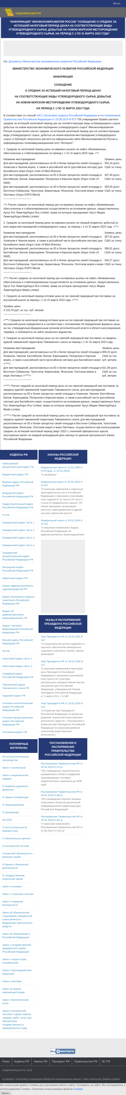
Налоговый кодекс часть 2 (17, 666)
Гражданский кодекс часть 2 (18, 530)
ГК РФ (5, 515)
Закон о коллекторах (14, 767)
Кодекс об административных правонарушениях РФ (14, 614)
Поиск (6, 1061)
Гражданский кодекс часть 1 (18, 522)
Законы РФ (40, 1061)
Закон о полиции (11, 886)
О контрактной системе (15, 845)
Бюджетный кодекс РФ (15, 474)
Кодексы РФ (21, 1061)
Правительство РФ (85, 1061)
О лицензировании (13, 804)
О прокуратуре (10, 812)
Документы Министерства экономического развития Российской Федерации (55, 61)
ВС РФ (106, 1061)
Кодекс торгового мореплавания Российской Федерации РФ (17, 629)
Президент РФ (61, 1061)
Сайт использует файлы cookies (101, 1078)
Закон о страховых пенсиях (18, 894)
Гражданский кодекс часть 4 (18, 545)
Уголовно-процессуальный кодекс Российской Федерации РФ (17, 721)
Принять (5, 1093)
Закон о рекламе (11, 981)
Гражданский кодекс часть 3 (18, 537)
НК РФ (6, 651)
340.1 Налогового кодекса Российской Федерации (66, 115)
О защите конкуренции (15, 797)
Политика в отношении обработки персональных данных (48, 1078)
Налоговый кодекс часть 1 (17, 658)
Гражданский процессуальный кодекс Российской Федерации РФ (17, 556)
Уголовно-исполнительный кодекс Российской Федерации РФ (17, 706)
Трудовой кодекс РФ (13, 695)
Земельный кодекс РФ (15, 578)
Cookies (78, 1089)
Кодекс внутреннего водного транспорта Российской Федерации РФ (18, 600)
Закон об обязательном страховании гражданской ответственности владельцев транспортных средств (17, 919)
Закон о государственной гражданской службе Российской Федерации (16, 948)
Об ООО (7, 819)
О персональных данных (16, 838)
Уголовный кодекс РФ (14, 732)
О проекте (8, 1078)
